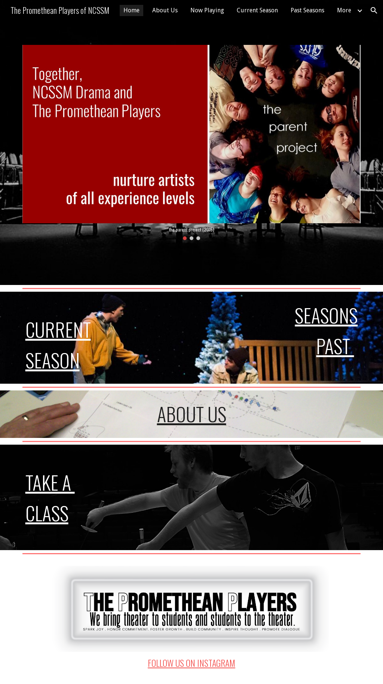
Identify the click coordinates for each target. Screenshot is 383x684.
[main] (75, 338)
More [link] (344, 10)
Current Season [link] (257, 10)
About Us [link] (165, 10)
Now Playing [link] (207, 10)
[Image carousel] (191, 142)
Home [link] (131, 10)
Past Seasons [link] (307, 10)
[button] (374, 10)
